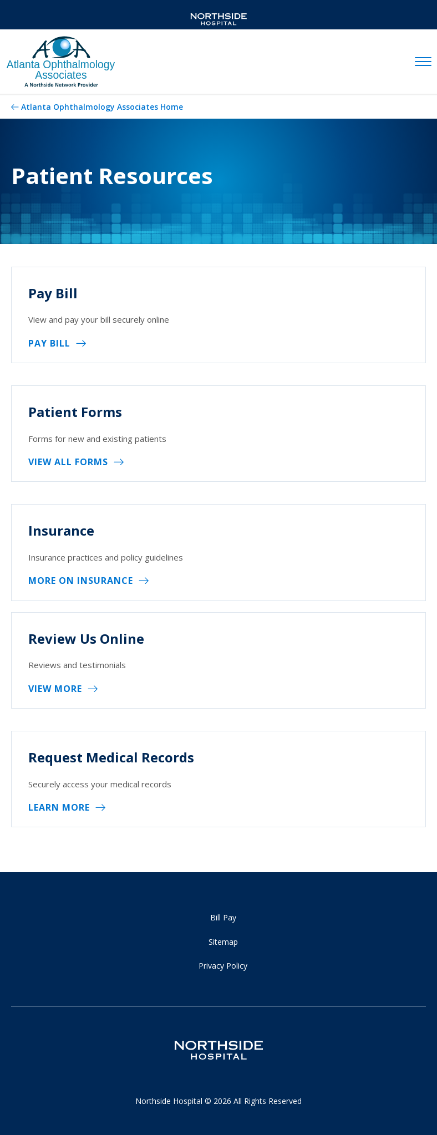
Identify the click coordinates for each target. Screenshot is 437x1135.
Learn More (59, 807)
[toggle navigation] (423, 62)
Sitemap (223, 941)
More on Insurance (80, 580)
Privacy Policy (223, 965)
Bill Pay (223, 917)
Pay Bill (49, 343)
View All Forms (68, 462)
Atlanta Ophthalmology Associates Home (102, 106)
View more (55, 689)
